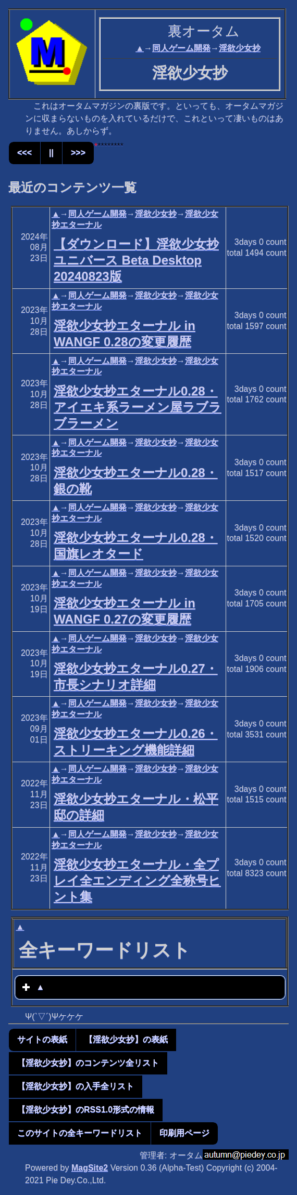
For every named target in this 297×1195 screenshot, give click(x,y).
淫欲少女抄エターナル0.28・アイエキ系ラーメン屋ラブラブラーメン (137, 407)
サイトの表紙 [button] (42, 1039)
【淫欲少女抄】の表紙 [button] (126, 1039)
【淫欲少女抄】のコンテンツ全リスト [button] (88, 1062)
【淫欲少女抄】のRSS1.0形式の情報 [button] (85, 1109)
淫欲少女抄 (240, 48)
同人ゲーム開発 (181, 48)
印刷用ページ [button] (184, 1132)
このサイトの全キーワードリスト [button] (79, 1132)
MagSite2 (89, 1167)
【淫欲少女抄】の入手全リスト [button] (75, 1086)
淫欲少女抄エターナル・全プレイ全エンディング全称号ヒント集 (137, 880)
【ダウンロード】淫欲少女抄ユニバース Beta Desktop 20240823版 (136, 260)
